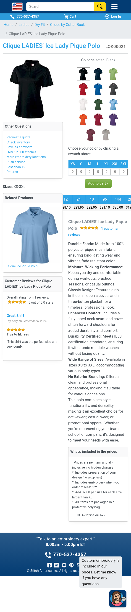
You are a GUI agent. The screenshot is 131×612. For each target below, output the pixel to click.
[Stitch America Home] (17, 6)
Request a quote (18, 137)
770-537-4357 (24, 16)
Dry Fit (39, 24)
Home (8, 24)
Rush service (16, 162)
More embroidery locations (26, 157)
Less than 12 (16, 167)
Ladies (24, 24)
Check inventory (18, 142)
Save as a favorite (19, 147)
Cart (70, 16)
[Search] (60, 6)
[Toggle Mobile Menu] (114, 6)
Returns (12, 172)
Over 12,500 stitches (22, 152)
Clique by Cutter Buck (67, 24)
